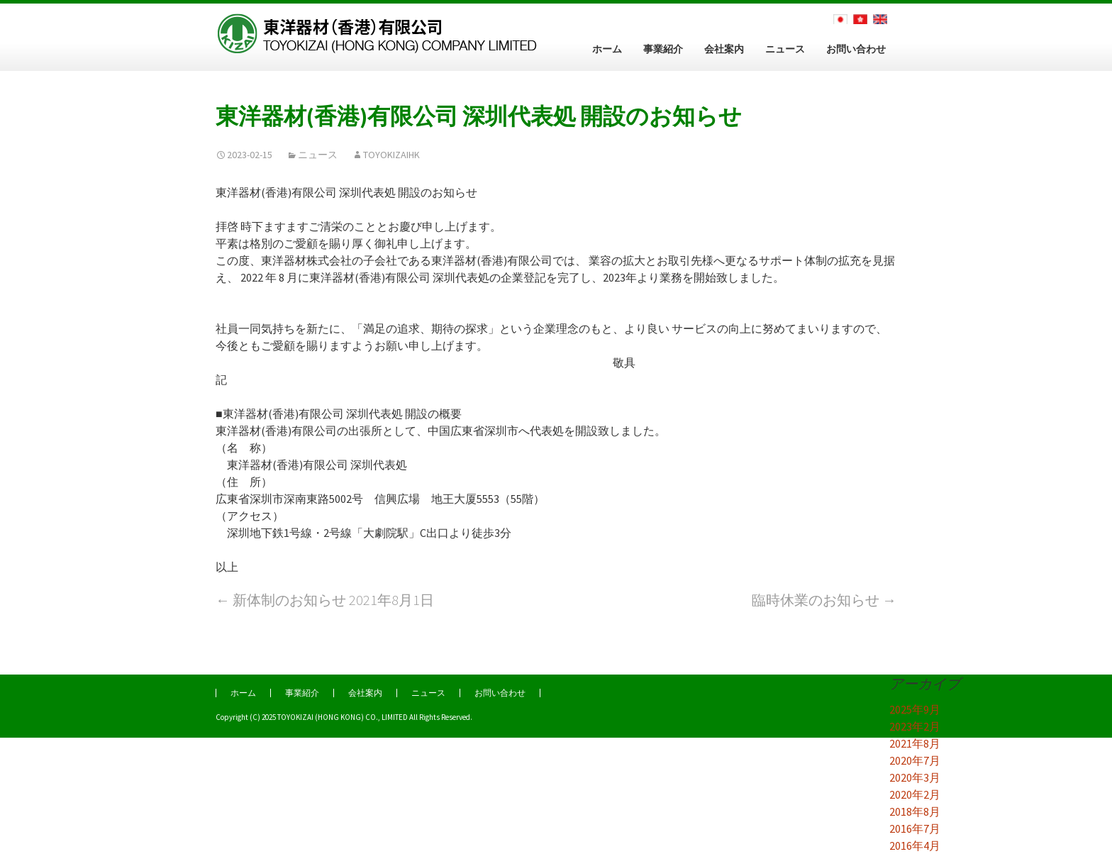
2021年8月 (914, 743)
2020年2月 (914, 794)
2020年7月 (914, 760)
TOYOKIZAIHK (391, 154)
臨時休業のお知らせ (824, 600)
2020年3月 (914, 777)
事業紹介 (663, 49)
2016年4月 (914, 845)
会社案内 (724, 49)
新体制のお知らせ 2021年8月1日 (325, 600)
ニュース (785, 49)
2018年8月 (914, 811)
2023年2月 (914, 726)
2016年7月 (914, 828)
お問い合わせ (856, 49)
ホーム (607, 49)
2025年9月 (914, 709)
